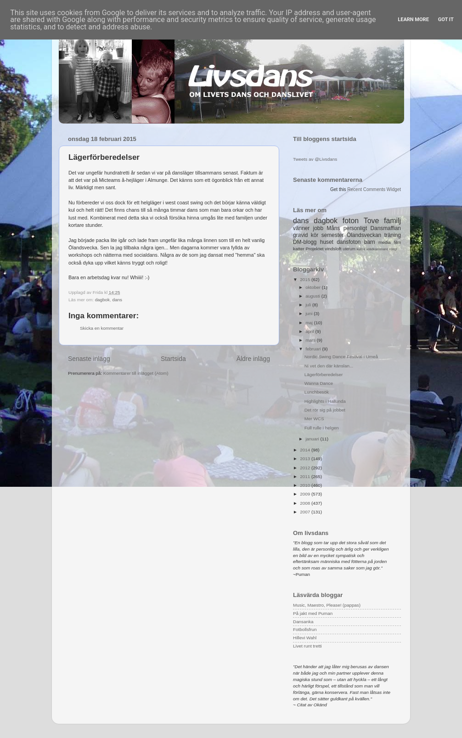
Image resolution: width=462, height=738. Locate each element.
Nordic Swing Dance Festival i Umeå (341, 356)
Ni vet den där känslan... (329, 365)
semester (332, 235)
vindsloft (333, 248)
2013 (305, 458)
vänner (301, 228)
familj (392, 221)
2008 (305, 503)
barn (369, 242)
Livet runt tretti (307, 645)
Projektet (314, 248)
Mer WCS (314, 418)
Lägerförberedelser (323, 374)
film (397, 242)
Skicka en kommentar (102, 328)
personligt (355, 228)
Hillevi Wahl (304, 637)
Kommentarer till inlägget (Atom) (136, 373)
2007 (305, 511)
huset (326, 242)
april (310, 331)
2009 (305, 493)
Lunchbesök (316, 391)
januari (312, 438)
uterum (349, 249)
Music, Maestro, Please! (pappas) (327, 605)
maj (309, 322)
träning (392, 235)
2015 (305, 279)
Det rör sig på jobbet (324, 409)
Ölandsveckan (364, 235)
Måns (333, 228)
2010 (305, 485)
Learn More (413, 20)
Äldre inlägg (253, 358)
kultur (360, 249)
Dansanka (303, 621)
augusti (313, 296)
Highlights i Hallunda (325, 401)
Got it (446, 20)
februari (313, 348)
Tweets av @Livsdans (315, 159)
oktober (313, 287)
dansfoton (349, 242)
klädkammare (377, 249)
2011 (305, 476)
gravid (300, 235)
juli (308, 304)
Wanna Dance (318, 383)
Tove (371, 221)
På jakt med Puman (312, 613)
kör (315, 235)
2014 (305, 449)
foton (351, 221)
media (384, 242)
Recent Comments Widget (374, 189)
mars (311, 340)
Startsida (173, 358)
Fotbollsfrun (305, 629)
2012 (305, 467)
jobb (318, 228)
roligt (393, 249)
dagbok (102, 299)
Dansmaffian (386, 228)
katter (298, 248)
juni (309, 313)
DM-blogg (304, 242)
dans (117, 299)
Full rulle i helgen (321, 427)
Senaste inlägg (89, 358)
